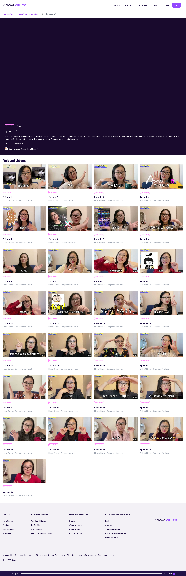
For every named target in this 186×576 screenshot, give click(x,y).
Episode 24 (99, 407)
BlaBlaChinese (37, 525)
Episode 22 (8, 407)
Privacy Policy (111, 537)
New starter (8, 14)
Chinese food (75, 529)
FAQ (155, 5)
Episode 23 (53, 407)
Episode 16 (145, 323)
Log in (176, 5)
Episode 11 (99, 281)
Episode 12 (145, 281)
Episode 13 (8, 323)
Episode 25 (145, 407)
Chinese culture (76, 525)
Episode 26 (8, 449)
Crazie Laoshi (37, 529)
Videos (117, 5)
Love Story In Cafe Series (29, 14)
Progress (129, 5)
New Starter (8, 521)
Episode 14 (53, 323)
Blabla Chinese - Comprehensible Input (17, 200)
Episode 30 (8, 491)
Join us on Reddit (112, 529)
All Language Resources (115, 533)
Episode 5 (7, 239)
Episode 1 (7, 197)
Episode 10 (53, 281)
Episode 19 (51, 14)
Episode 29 (145, 449)
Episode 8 (144, 239)
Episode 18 (53, 365)
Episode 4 (144, 197)
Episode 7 (99, 239)
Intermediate (8, 529)
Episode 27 (53, 449)
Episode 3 (99, 197)
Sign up (166, 5)
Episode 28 (99, 449)
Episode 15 (99, 323)
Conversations (75, 533)
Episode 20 (99, 365)
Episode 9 (7, 281)
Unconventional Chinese (41, 533)
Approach (142, 5)
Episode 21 (145, 365)
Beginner (7, 525)
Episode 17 (8, 365)
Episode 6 (53, 239)
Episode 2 (53, 197)
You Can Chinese (38, 521)
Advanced (7, 533)
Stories (72, 521)
